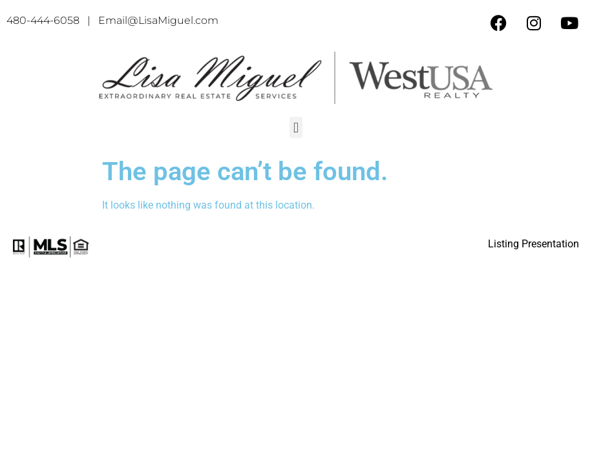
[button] (296, 127)
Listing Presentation (533, 244)
